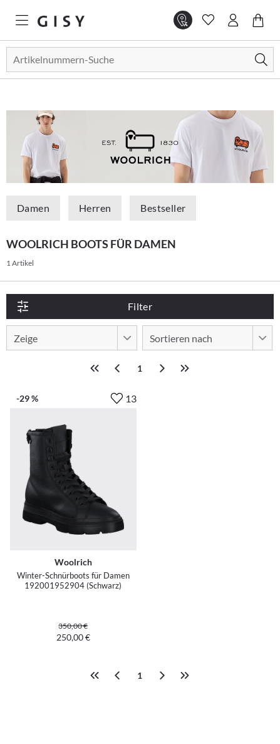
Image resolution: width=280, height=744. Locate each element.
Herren (95, 208)
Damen (33, 208)
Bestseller (162, 208)
